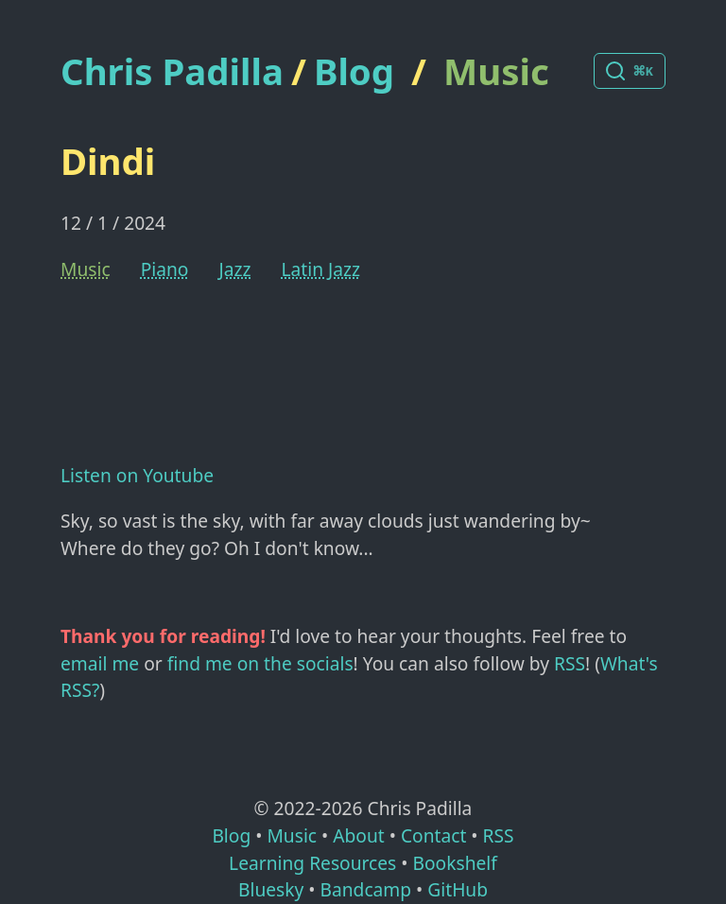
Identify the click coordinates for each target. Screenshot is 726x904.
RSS (569, 663)
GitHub (457, 889)
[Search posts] (630, 71)
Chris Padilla (172, 71)
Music (496, 71)
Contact (433, 835)
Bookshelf (455, 863)
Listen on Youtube (137, 475)
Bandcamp (365, 889)
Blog (354, 71)
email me (99, 663)
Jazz (234, 269)
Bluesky (270, 889)
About (358, 835)
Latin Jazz (320, 269)
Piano (165, 269)
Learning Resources (312, 863)
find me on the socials (260, 663)
